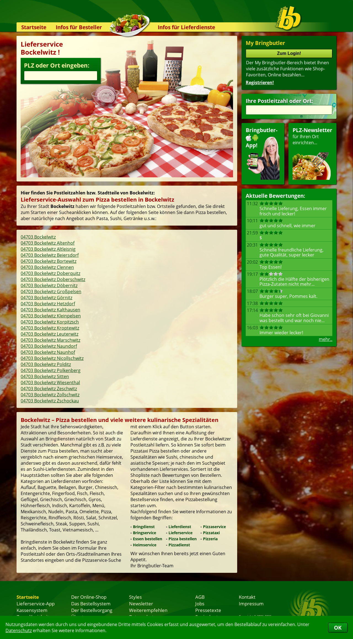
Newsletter (141, 603)
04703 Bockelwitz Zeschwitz (49, 389)
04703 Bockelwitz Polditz (46, 364)
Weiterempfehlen (148, 610)
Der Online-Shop (88, 596)
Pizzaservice (214, 526)
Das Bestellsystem (91, 603)
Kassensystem (32, 610)
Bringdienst (144, 526)
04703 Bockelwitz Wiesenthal (50, 382)
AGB (200, 596)
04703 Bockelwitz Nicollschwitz (52, 358)
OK (338, 627)
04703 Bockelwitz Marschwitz (50, 340)
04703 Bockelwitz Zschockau (50, 401)
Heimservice (144, 544)
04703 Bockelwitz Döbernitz (49, 285)
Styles (135, 596)
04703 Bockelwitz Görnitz (46, 298)
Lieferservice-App (36, 603)
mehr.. (325, 339)
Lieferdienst (180, 526)
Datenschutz (19, 630)
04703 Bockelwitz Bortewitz (48, 261)
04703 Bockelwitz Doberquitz (50, 273)
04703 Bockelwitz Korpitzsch (50, 322)
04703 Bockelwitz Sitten (45, 376)
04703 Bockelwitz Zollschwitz (50, 395)
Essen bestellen (147, 538)
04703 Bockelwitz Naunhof (48, 352)
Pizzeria (210, 538)
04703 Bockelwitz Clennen (47, 267)
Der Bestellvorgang (91, 610)
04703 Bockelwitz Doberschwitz (53, 279)
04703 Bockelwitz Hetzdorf (48, 304)
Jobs (199, 603)
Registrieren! (260, 82)
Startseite (33, 27)
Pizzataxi (211, 532)
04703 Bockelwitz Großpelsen (51, 291)
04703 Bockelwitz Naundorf (49, 346)
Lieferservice (180, 532)
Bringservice (144, 532)
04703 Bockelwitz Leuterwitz (49, 334)
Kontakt (247, 596)
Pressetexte (208, 610)
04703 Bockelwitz (38, 237)
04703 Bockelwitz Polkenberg (51, 370)
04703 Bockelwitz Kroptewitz (50, 328)
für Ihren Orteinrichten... (312, 153)
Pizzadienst (179, 544)
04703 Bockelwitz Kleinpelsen (51, 316)
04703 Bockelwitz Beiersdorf (50, 255)
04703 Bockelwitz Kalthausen (50, 310)
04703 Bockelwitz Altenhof (47, 243)
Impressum (251, 603)
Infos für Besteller (79, 27)
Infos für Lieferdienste (186, 27)
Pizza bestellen (183, 538)
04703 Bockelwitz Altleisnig (48, 249)
